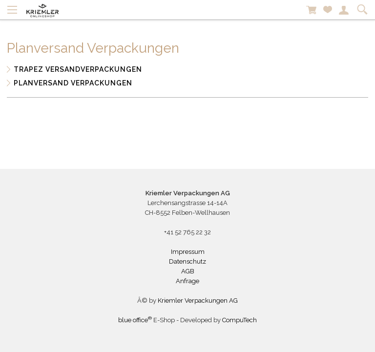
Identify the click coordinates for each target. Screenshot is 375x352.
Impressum (188, 251)
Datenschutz (187, 261)
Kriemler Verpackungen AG (198, 300)
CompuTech (239, 320)
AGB (187, 271)
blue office (135, 320)
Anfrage (187, 281)
